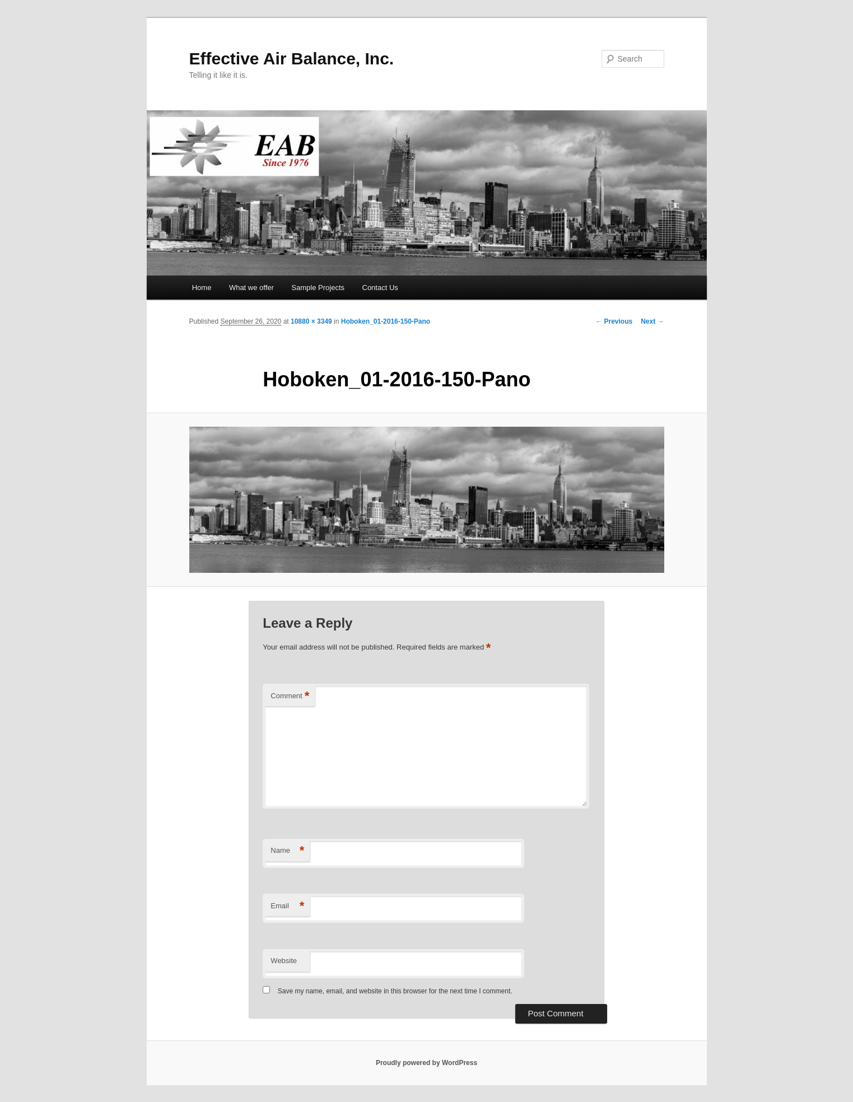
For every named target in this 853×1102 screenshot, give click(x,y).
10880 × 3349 (311, 321)
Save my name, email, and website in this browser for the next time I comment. (395, 991)
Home (202, 287)
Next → (652, 321)
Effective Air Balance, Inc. (291, 58)
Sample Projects (317, 287)
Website (284, 960)
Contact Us (380, 287)
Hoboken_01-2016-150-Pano (385, 321)
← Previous (613, 321)
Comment (290, 696)
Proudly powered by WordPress (426, 1063)
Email (287, 906)
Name (287, 851)
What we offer (251, 287)
